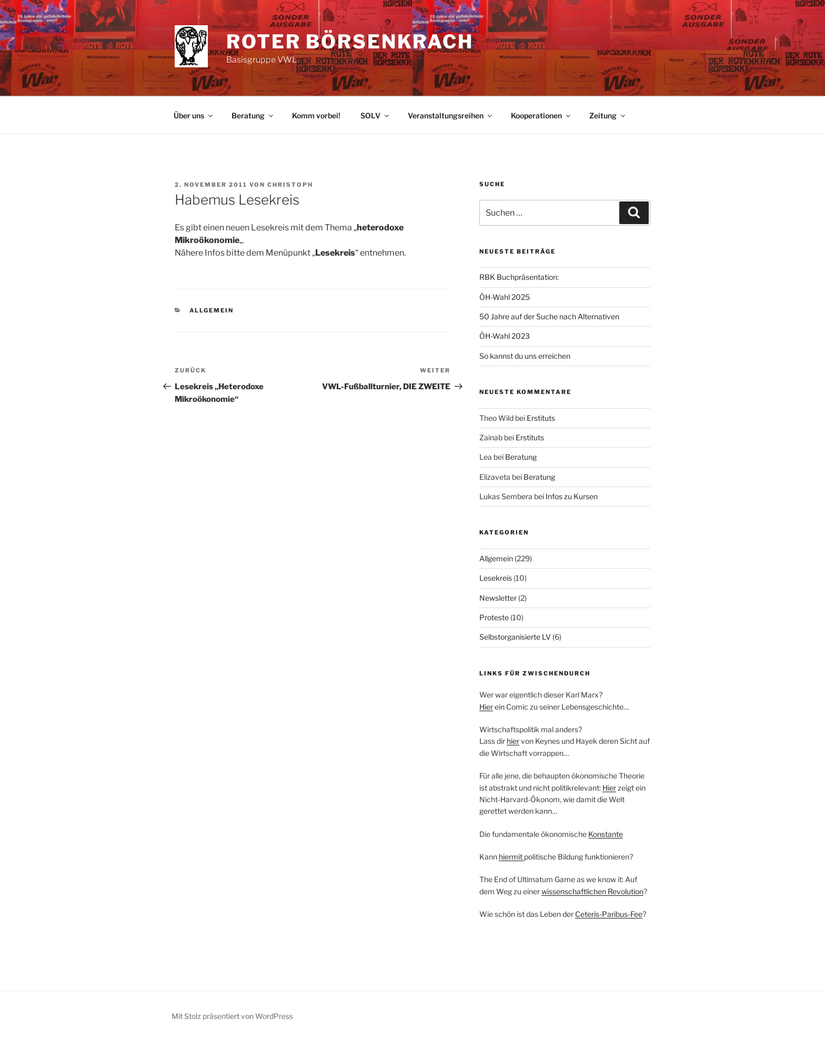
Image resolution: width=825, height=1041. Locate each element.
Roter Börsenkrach (350, 41)
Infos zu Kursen (572, 496)
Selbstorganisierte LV (515, 636)
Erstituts (541, 417)
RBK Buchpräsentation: (519, 276)
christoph (290, 184)
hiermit (511, 856)
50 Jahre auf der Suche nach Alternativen (549, 316)
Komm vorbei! (316, 115)
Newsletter (498, 597)
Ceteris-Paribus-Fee (608, 913)
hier (513, 740)
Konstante (605, 834)
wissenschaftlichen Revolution (592, 891)
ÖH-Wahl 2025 (504, 296)
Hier (486, 706)
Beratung (253, 115)
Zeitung (608, 115)
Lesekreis (495, 577)
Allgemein (211, 310)
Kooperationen (541, 115)
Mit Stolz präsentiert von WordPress (232, 1016)
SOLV (375, 115)
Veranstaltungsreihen (451, 115)
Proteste (494, 617)
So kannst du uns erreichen (524, 355)
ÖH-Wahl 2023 (504, 335)
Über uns (194, 115)
